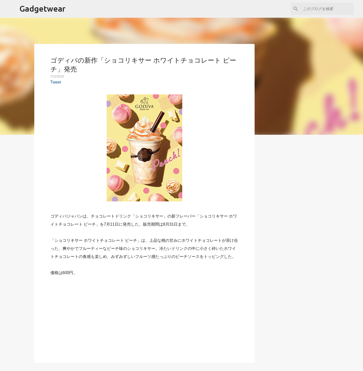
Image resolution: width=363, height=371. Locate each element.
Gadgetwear (42, 8)
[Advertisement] (144, 316)
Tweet (55, 82)
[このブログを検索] (327, 9)
